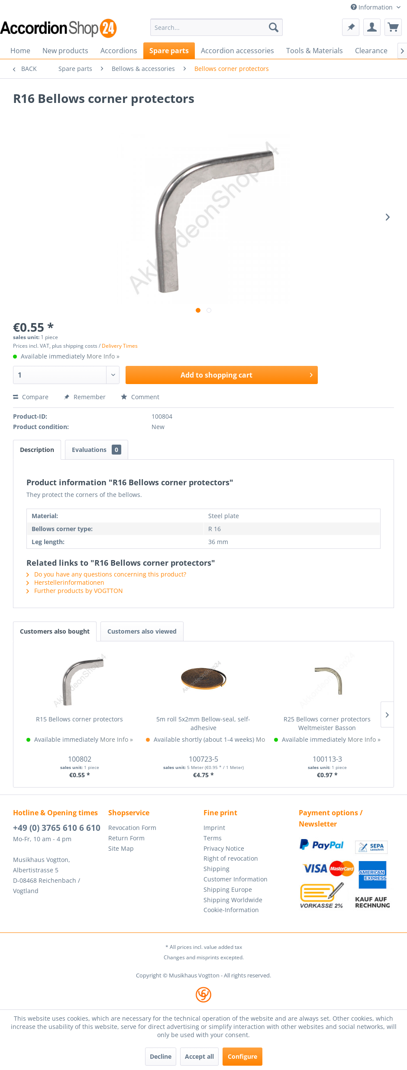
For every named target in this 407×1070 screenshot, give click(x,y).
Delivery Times (120, 345)
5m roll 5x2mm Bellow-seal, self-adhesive (203, 723)
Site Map (121, 848)
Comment (140, 397)
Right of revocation (231, 858)
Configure (242, 1056)
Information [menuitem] (372, 7)
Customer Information (236, 879)
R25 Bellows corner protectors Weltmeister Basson (327, 723)
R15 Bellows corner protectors (79, 719)
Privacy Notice (224, 848)
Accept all (199, 1056)
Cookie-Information (231, 910)
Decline (160, 1056)
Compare (30, 397)
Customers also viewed (142, 631)
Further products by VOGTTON (74, 590)
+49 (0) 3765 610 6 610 (56, 827)
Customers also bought (55, 631)
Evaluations (96, 450)
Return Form (126, 838)
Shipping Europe (228, 889)
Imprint (214, 827)
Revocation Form (132, 827)
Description (37, 449)
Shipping (216, 869)
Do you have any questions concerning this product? (106, 574)
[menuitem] (216, 27)
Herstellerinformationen (65, 582)
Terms (213, 838)
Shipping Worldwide (233, 900)
